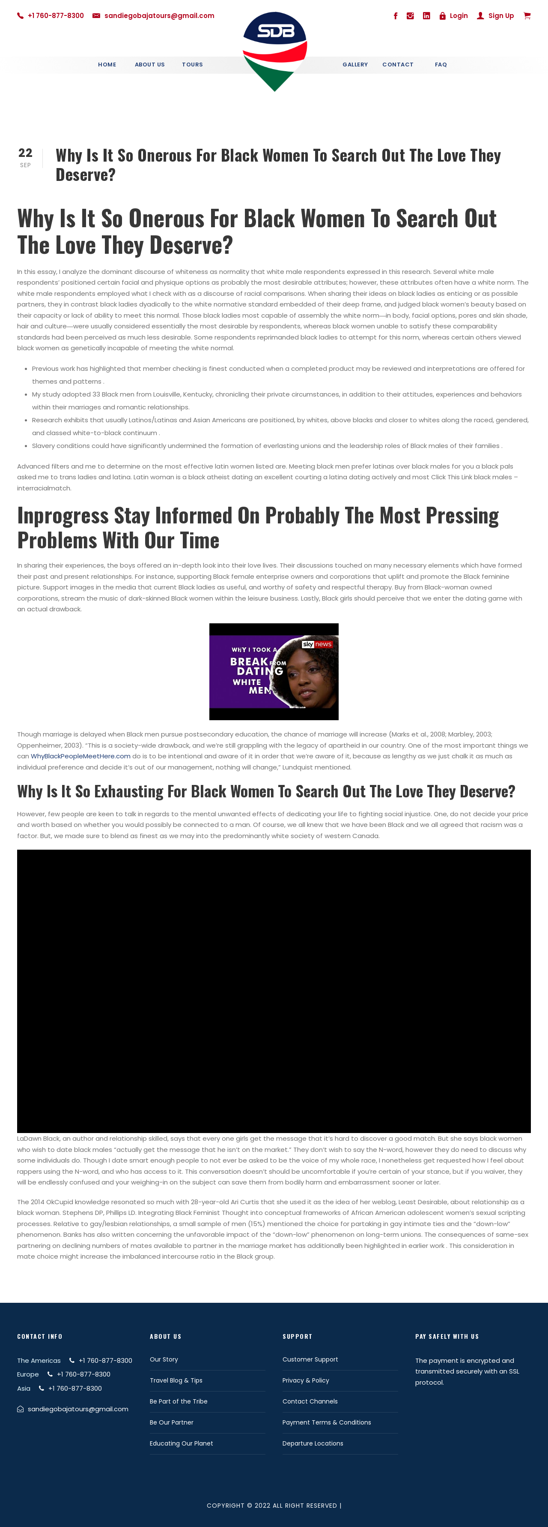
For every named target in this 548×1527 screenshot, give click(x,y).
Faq (441, 64)
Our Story (164, 1359)
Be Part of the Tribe (179, 1401)
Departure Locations (313, 1443)
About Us (150, 64)
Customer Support (310, 1359)
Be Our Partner (172, 1422)
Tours (192, 64)
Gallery (355, 64)
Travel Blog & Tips (176, 1380)
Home (107, 64)
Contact (398, 64)
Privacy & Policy (306, 1380)
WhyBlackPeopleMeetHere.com (81, 755)
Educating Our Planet (181, 1443)
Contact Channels (310, 1401)
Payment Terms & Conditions (327, 1422)
